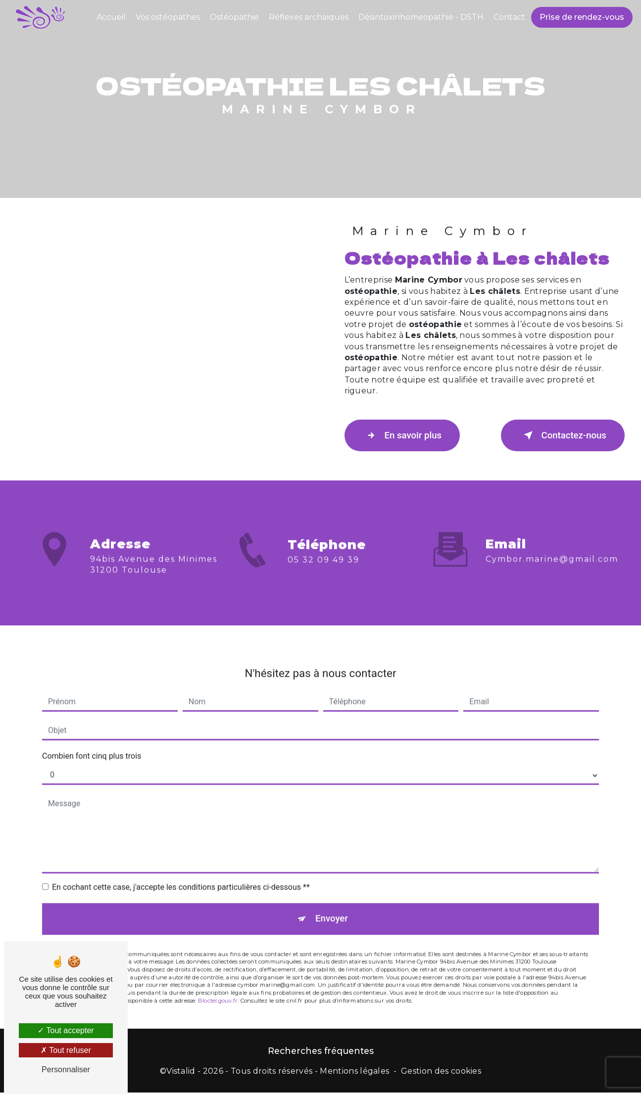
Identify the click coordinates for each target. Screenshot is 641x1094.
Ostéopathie (233, 17)
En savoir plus (405, 435)
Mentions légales (354, 1072)
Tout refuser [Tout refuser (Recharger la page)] (66, 1050)
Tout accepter (66, 1030)
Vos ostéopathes (167, 17)
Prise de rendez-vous (581, 17)
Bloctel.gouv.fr (218, 989)
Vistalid (181, 1072)
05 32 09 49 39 (323, 572)
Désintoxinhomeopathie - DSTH (420, 17)
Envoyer (331, 906)
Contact (509, 17)
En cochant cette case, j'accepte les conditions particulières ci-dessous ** (181, 874)
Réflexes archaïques (308, 17)
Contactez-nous (559, 435)
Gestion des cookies (441, 1072)
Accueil (110, 17)
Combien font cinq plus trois (91, 743)
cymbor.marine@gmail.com (552, 546)
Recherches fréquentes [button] (321, 1052)
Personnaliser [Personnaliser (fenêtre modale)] (66, 1069)
